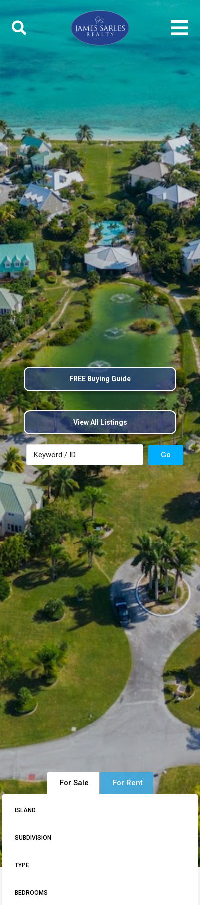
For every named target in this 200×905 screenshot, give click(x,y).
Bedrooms (31, 892)
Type (22, 865)
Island (25, 810)
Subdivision (33, 837)
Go (166, 454)
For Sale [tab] (74, 782)
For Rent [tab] (128, 782)
